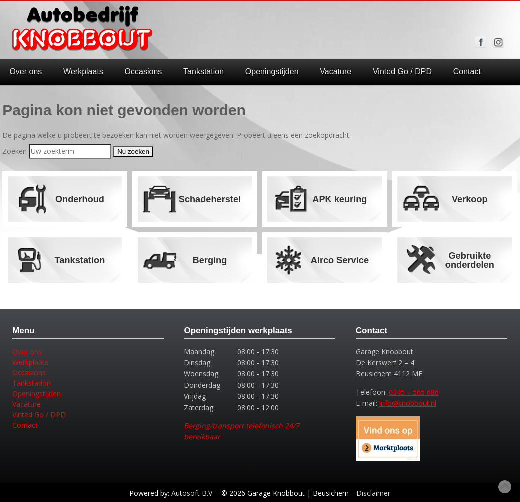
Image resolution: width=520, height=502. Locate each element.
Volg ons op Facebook (481, 42)
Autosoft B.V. (193, 493)
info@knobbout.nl (408, 403)
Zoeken (14, 151)
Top (505, 487)
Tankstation (204, 72)
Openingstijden (272, 72)
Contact (467, 72)
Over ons (26, 72)
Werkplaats (84, 72)
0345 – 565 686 (414, 392)
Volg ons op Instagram (498, 42)
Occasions (143, 72)
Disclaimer (373, 493)
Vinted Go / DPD (402, 72)
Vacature (336, 72)
